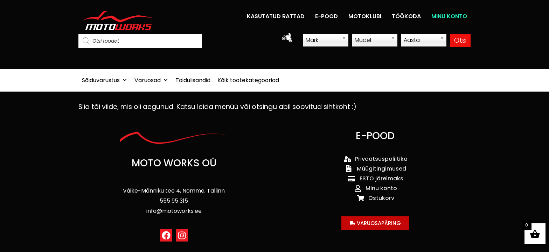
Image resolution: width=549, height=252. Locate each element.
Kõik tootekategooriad (248, 80)
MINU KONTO (449, 16)
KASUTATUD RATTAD (276, 16)
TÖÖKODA (406, 16)
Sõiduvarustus (104, 80)
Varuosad (151, 80)
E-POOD (326, 16)
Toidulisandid (192, 80)
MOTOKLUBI (364, 16)
